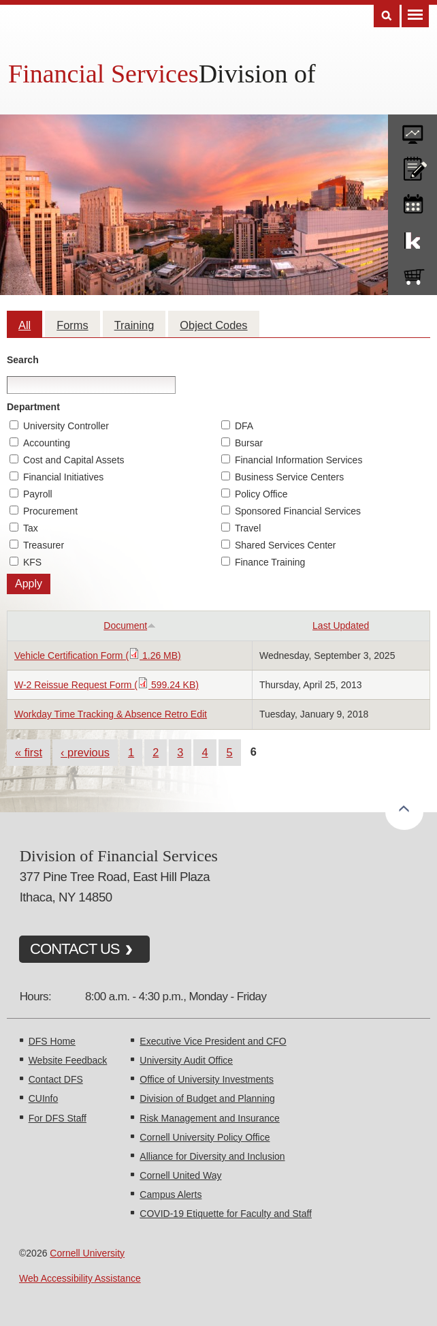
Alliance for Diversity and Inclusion (212, 1156)
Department (33, 406)
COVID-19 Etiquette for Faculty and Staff (226, 1213)
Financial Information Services (299, 459)
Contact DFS (56, 1079)
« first (28, 752)
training (412, 202)
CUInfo (44, 1098)
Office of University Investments (207, 1079)
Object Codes (213, 325)
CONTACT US (75, 948)
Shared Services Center (285, 545)
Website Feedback (68, 1060)
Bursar (249, 442)
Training (134, 325)
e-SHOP (412, 274)
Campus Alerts (170, 1194)
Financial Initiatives (63, 477)
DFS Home (52, 1041)
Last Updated (340, 625)
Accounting (46, 442)
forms (412, 129)
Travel (248, 528)
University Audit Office (186, 1060)
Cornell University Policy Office (205, 1137)
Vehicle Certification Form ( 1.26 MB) (97, 655)
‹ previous (85, 752)
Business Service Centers (289, 477)
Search (23, 359)
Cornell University (87, 1253)
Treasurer (43, 545)
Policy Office (261, 494)
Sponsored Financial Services (298, 511)
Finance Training (270, 562)
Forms (72, 325)
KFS (32, 562)
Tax (30, 528)
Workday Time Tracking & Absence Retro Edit (110, 714)
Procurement (50, 511)
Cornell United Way (180, 1175)
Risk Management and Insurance (209, 1118)
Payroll (37, 494)
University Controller (66, 425)
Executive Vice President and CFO (213, 1041)
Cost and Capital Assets (74, 459)
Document (129, 625)
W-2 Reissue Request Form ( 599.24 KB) (106, 684)
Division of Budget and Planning (207, 1098)
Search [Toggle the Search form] (387, 16)
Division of (257, 73)
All (24, 325)
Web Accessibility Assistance (80, 1278)
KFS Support (412, 238)
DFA (244, 425)
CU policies (412, 166)
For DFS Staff (57, 1118)
